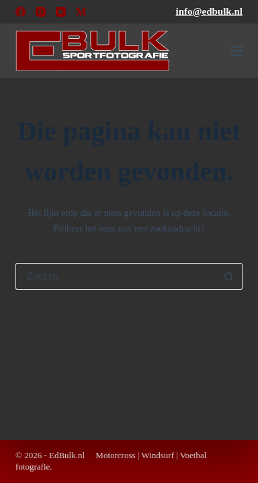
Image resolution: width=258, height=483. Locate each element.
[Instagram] (41, 12)
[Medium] (81, 12)
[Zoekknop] (229, 276)
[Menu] (236, 51)
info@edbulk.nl (209, 11)
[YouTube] (61, 12)
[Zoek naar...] (115, 276)
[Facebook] (20, 12)
